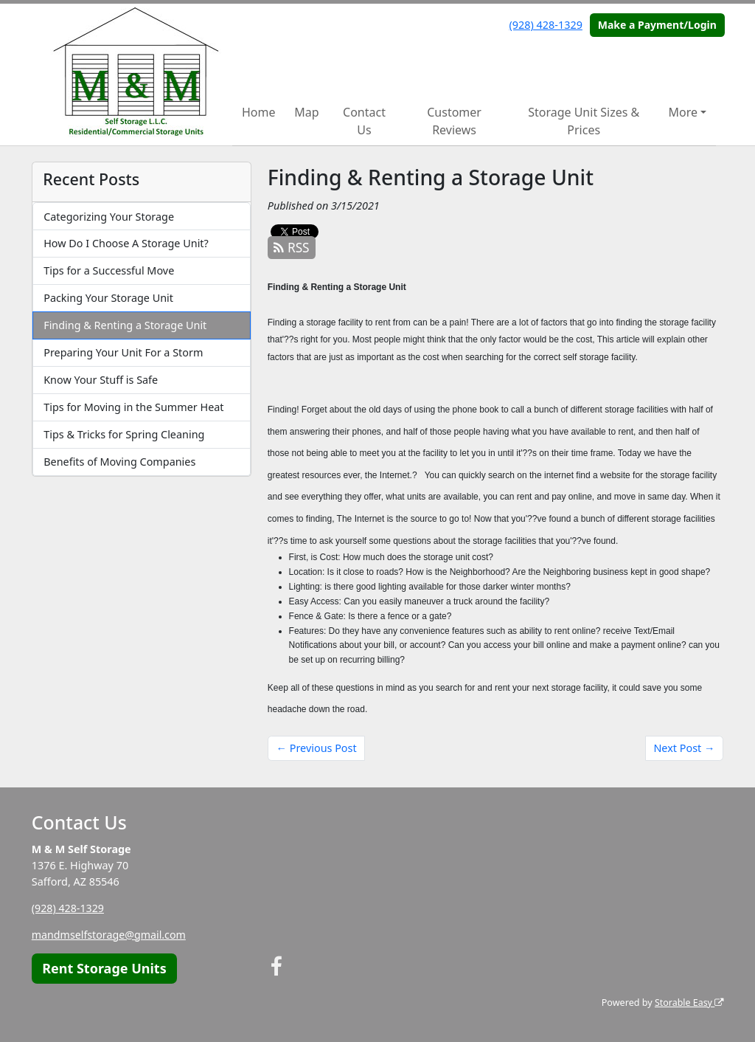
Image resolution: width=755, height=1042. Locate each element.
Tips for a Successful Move (109, 270)
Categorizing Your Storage (109, 217)
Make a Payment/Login (657, 25)
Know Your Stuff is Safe (101, 380)
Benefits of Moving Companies (119, 462)
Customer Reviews (454, 121)
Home (259, 112)
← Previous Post (316, 748)
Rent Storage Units (104, 968)
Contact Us (364, 121)
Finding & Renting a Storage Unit (125, 325)
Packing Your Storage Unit (108, 298)
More (683, 112)
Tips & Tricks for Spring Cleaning (124, 434)
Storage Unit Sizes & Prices (583, 121)
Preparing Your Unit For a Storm (123, 352)
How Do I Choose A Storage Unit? (126, 243)
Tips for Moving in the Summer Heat (133, 407)
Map (306, 112)
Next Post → (683, 748)
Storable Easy (688, 1002)
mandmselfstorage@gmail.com (110, 935)
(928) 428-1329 (545, 25)
